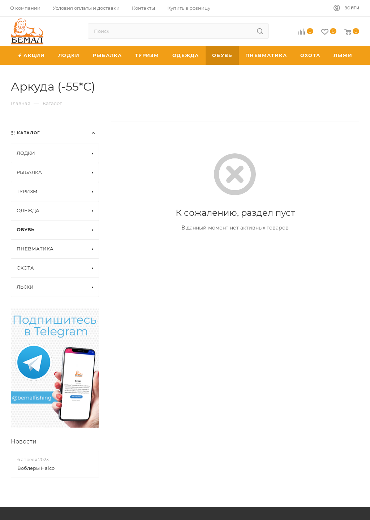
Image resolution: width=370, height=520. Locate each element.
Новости (23, 441)
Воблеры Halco (36, 468)
